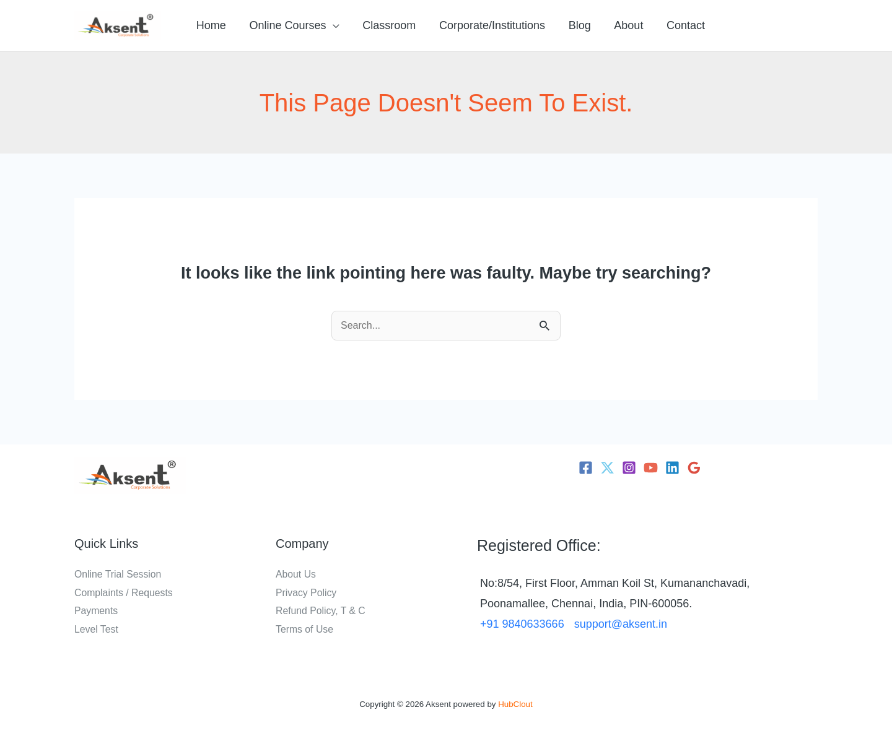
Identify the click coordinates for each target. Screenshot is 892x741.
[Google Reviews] (694, 468)
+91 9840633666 (522, 624)
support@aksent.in (620, 624)
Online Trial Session (118, 574)
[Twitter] (607, 468)
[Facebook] (586, 468)
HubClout (515, 704)
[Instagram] (629, 468)
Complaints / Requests (124, 592)
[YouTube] (651, 468)
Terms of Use (305, 629)
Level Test (96, 629)
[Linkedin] (672, 468)
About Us (296, 574)
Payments (96, 610)
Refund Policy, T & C (321, 610)
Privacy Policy (307, 592)
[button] (331, 25)
